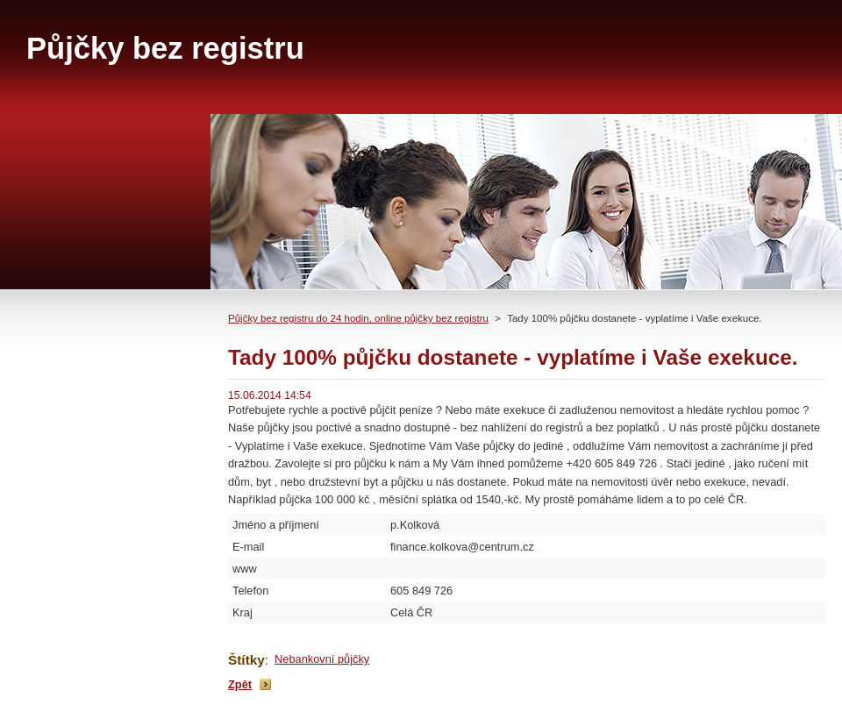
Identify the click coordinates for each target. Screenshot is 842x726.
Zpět (240, 684)
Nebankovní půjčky (322, 659)
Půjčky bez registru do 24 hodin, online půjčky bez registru (358, 318)
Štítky (246, 659)
